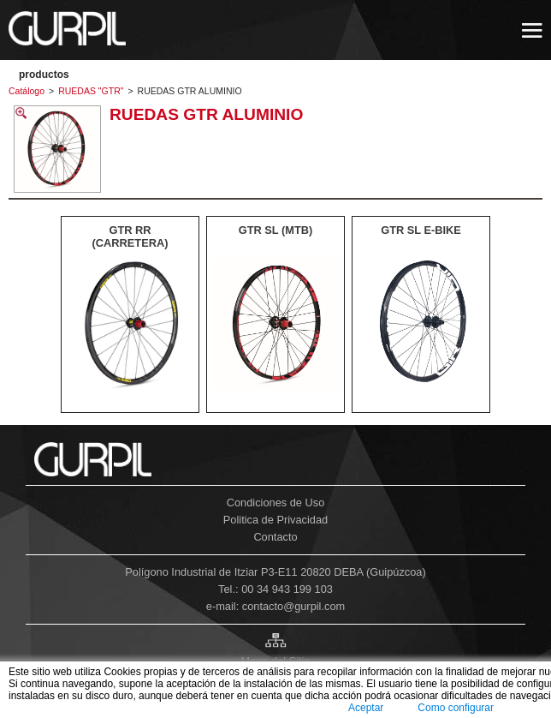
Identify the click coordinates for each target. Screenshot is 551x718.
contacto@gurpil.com (293, 606)
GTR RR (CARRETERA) (130, 236)
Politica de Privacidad (275, 519)
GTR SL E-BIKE (421, 230)
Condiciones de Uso (276, 502)
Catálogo (26, 91)
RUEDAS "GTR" (90, 91)
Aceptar (365, 708)
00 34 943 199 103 (287, 589)
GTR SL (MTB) (276, 230)
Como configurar (456, 708)
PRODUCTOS (44, 75)
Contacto (275, 536)
